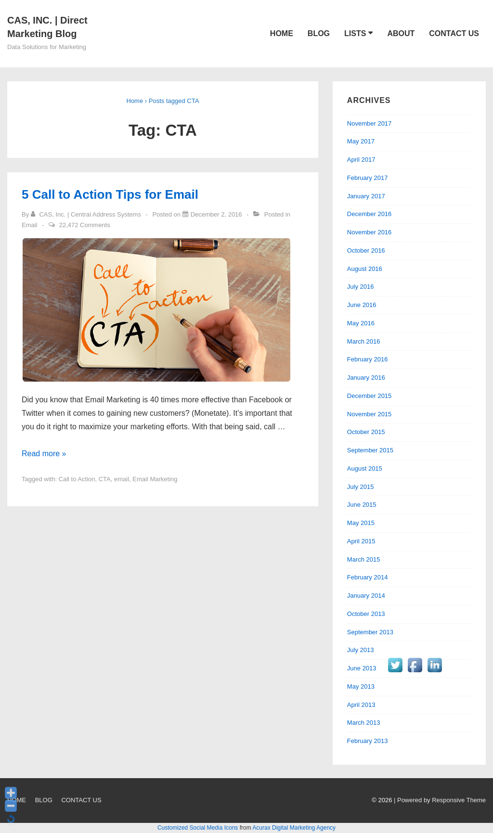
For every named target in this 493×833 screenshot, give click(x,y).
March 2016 (363, 341)
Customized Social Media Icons (197, 827)
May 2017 (361, 141)
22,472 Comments (84, 225)
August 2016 (364, 268)
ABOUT (401, 33)
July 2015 (360, 486)
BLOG (319, 33)
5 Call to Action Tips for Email (110, 194)
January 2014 (366, 595)
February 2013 (367, 740)
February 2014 (367, 577)
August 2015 (364, 468)
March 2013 (363, 722)
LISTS (355, 33)
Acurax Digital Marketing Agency (294, 827)
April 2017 (361, 159)
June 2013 (361, 668)
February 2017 (367, 177)
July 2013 (360, 650)
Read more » (44, 453)
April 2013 (361, 704)
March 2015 (363, 559)
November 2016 (369, 232)
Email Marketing (154, 479)
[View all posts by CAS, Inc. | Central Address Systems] (87, 214)
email (121, 479)
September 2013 (370, 632)
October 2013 (366, 613)
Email (30, 225)
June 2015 (361, 504)
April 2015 (361, 541)
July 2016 (360, 286)
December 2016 (369, 214)
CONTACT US (454, 33)
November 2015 (369, 414)
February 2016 (367, 359)
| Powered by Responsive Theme (440, 800)
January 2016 (366, 377)
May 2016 (361, 323)
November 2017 (369, 123)
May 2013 (361, 686)
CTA (105, 479)
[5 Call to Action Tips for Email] (216, 214)
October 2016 (366, 250)
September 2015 (370, 450)
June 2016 (361, 304)
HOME (281, 33)
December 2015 (369, 395)
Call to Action (77, 479)
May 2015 (361, 522)
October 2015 (366, 432)
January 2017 (366, 196)
